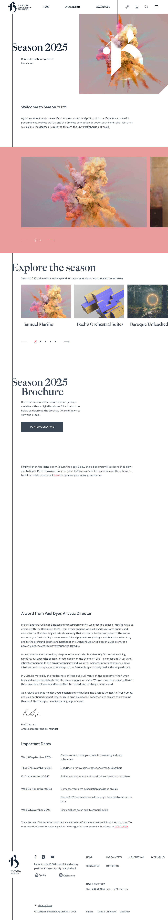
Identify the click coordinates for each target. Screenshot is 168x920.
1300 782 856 (121, 826)
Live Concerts (72, 6)
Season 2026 (103, 6)
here (57, 475)
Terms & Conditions (106, 911)
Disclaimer (125, 911)
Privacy (89, 911)
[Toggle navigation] (156, 7)
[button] (35, 240)
